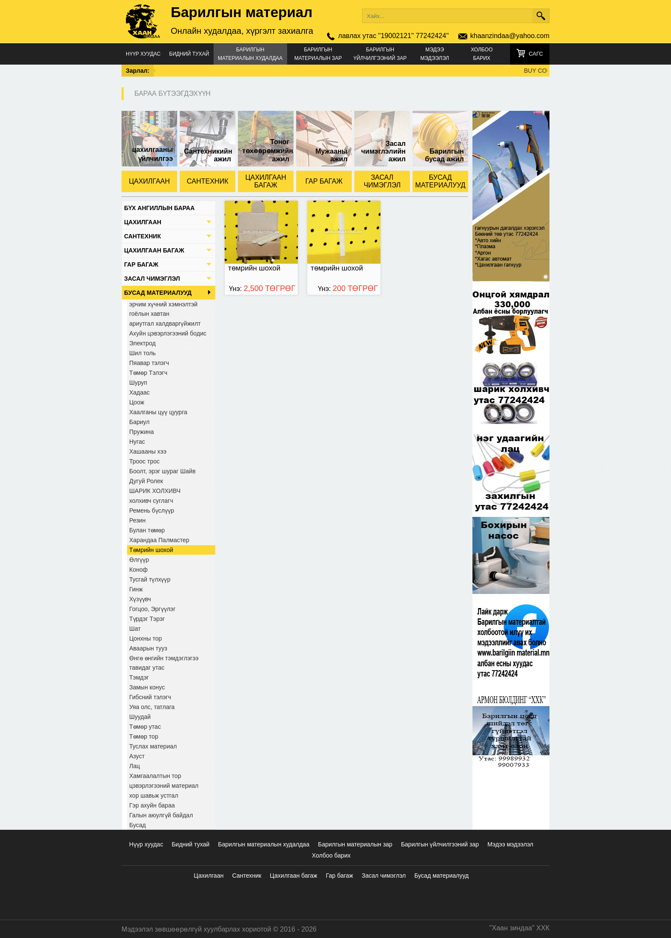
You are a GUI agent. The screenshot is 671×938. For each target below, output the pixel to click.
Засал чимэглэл (384, 875)
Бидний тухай (189, 54)
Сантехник (246, 875)
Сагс (535, 53)
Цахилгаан (209, 875)
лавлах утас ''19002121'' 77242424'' (393, 35)
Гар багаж (339, 875)
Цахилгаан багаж (294, 875)
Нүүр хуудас (143, 54)
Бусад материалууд (441, 875)
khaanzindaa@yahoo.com (509, 35)
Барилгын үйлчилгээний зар (380, 54)
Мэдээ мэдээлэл (434, 54)
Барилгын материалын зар (318, 54)
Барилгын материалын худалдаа (250, 54)
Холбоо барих (482, 54)
